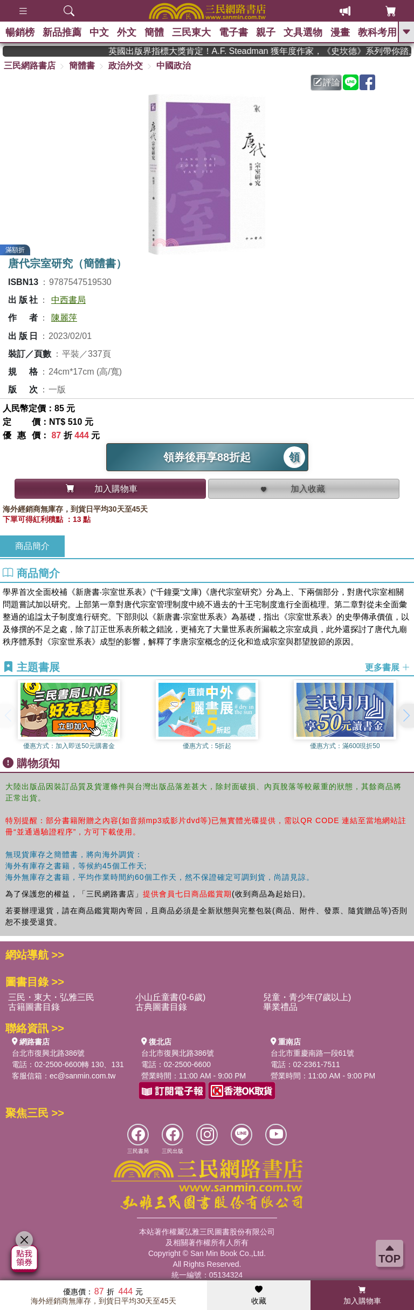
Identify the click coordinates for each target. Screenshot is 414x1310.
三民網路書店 (30, 65)
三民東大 (191, 32)
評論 (326, 82)
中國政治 (173, 65)
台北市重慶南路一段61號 (313, 1053)
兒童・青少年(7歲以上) (307, 997)
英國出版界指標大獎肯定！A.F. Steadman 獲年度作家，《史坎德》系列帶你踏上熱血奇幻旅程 (276, 51)
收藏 (258, 1295)
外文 (126, 32)
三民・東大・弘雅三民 (51, 997)
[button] (406, 716)
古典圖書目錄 (161, 1007)
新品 (62, 32)
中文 (99, 32)
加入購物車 (362, 1295)
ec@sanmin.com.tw (82, 1075)
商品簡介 (32, 546)
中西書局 (68, 299)
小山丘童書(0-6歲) (170, 997)
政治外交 (125, 65)
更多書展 (387, 667)
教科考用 (377, 32)
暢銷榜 (19, 32)
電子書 (233, 32)
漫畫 (340, 32)
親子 (265, 32)
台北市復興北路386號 (48, 1053)
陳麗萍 (64, 317)
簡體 (154, 32)
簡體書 (82, 65)
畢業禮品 (280, 1007)
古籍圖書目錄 (34, 1007)
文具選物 (303, 32)
